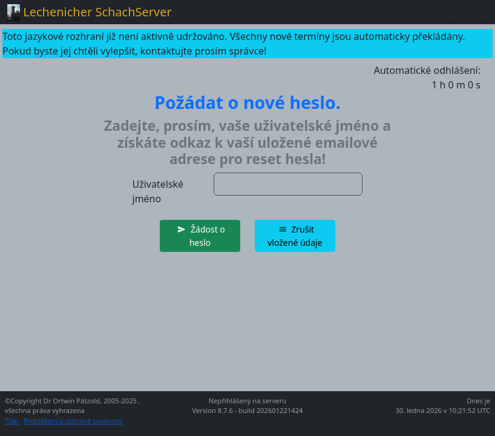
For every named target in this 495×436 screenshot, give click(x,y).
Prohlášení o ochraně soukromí (73, 420)
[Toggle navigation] (471, 12)
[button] (200, 236)
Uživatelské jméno (158, 191)
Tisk (12, 420)
